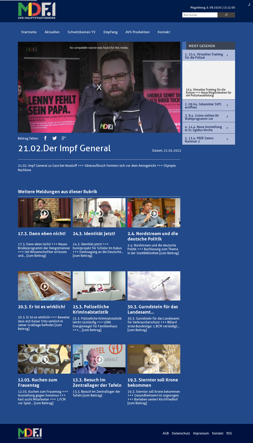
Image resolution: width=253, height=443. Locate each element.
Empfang (110, 32)
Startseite (29, 32)
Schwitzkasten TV (81, 32)
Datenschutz (181, 433)
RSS (229, 433)
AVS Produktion (138, 32)
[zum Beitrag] (36, 256)
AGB (166, 433)
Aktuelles (52, 32)
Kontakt (164, 32)
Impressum (201, 433)
